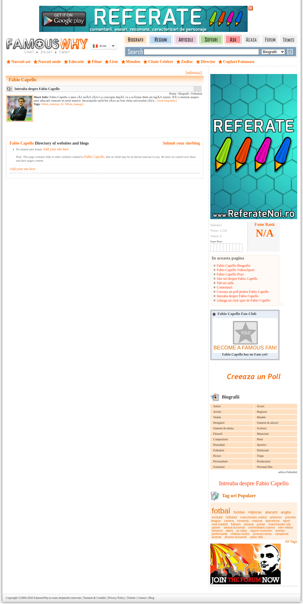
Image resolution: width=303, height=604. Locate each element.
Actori (260, 406)
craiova (257, 520)
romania (243, 520)
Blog (151, 597)
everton (280, 530)
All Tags (291, 542)
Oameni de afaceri (267, 422)
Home (172, 93)
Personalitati (220, 461)
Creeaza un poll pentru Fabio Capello (242, 292)
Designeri (218, 422)
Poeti (260, 439)
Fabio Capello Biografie (233, 266)
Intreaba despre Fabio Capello (237, 296)
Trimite (131, 597)
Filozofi (217, 433)
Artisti (217, 406)
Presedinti (219, 444)
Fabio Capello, (94, 157)
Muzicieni (263, 433)
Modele (261, 417)
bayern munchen (261, 530)
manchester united (253, 517)
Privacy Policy (116, 597)
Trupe (260, 455)
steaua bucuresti (234, 527)
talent (229, 530)
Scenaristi (218, 466)
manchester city (280, 524)
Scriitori (262, 428)
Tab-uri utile (225, 283)
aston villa (256, 537)
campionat (282, 534)
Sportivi (261, 444)
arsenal (216, 537)
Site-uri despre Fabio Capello (237, 279)
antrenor (276, 517)
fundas (239, 512)
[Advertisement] (101, 117)
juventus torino (262, 534)
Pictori (217, 455)
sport (286, 520)
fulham (236, 524)
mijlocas (255, 512)
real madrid (220, 524)
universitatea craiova (261, 527)
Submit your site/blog (181, 143)
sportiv (216, 527)
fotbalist (231, 517)
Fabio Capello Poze (230, 274)
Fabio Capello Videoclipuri (235, 270)
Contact (142, 597)
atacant (271, 512)
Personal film (265, 466)
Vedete (217, 417)
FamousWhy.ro (42, 597)
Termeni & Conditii (94, 597)
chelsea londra (240, 534)
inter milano (285, 527)
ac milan (241, 530)
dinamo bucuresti (235, 537)
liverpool (217, 530)
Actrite (217, 411)
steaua (248, 524)
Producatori (264, 461)
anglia (286, 512)
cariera (229, 520)
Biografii (183, 93)
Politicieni (263, 450)
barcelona (273, 520)
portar (261, 524)
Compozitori (220, 439)
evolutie (217, 517)
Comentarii (224, 287)
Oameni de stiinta (223, 428)
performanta (219, 534)
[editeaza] (194, 73)
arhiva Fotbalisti (287, 472)
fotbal (221, 510)
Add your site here (56, 149)
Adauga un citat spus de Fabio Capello (243, 300)
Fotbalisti (218, 450)
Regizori (262, 411)
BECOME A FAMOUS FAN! (245, 348)
